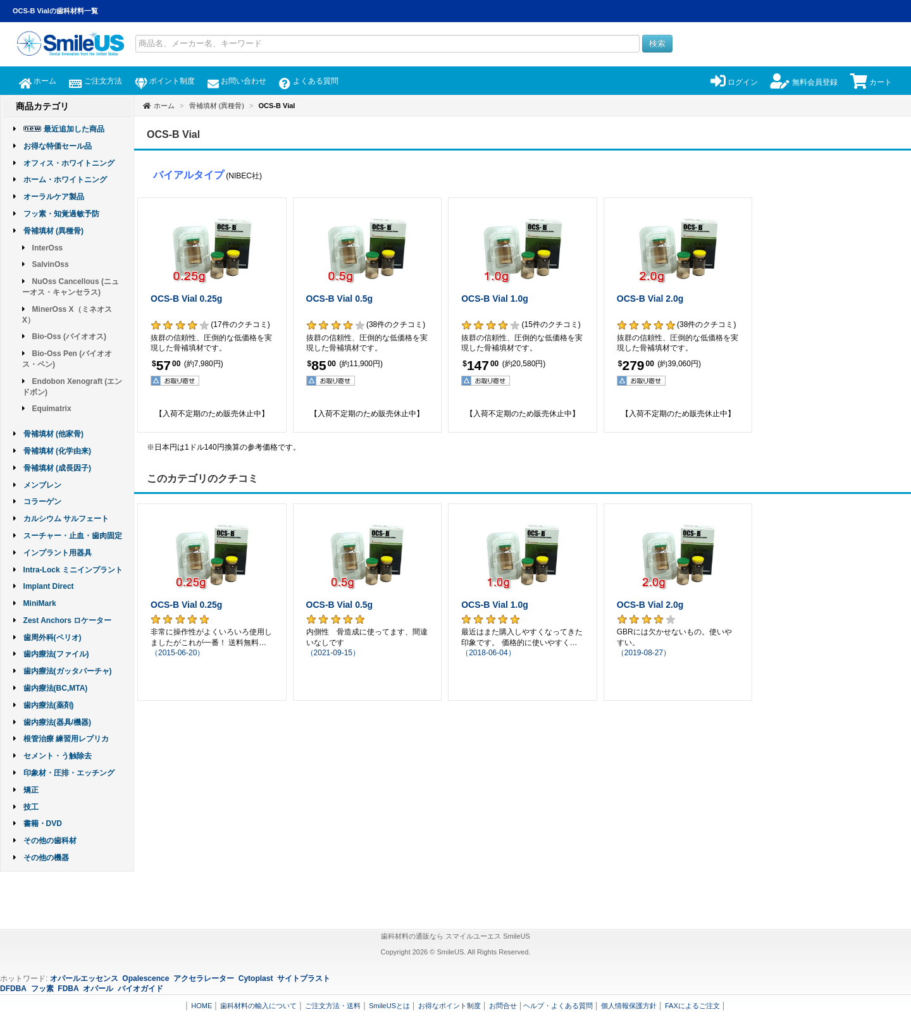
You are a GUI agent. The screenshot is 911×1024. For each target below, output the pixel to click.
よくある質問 (308, 81)
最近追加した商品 (74, 129)
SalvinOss (50, 264)
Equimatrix (51, 408)
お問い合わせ (237, 81)
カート (871, 82)
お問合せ (503, 1005)
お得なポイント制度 (449, 1005)
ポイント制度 (165, 81)
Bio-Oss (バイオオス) (69, 336)
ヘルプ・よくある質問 (558, 1005)
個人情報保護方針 (629, 1005)
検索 (657, 43)
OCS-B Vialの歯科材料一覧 (55, 11)
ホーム (37, 81)
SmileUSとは (389, 1005)
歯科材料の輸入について (258, 1005)
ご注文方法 (95, 81)
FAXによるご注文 (692, 1005)
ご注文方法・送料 (333, 1005)
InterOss (47, 248)
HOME (201, 1005)
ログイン (734, 82)
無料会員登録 (804, 82)
